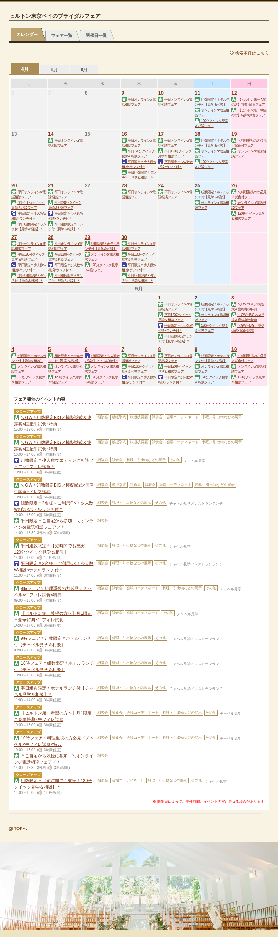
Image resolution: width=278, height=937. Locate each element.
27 (14, 237)
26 (234, 185)
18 (197, 134)
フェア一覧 (61, 35)
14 (51, 134)
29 (88, 237)
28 (51, 237)
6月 (84, 69)
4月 (25, 69)
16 (124, 134)
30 (124, 237)
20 (14, 185)
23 (124, 185)
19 (234, 134)
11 (197, 93)
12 (234, 93)
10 (161, 93)
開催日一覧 (96, 35)
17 (161, 134)
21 (51, 185)
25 (197, 185)
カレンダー (27, 34)
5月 (54, 69)
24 (161, 185)
